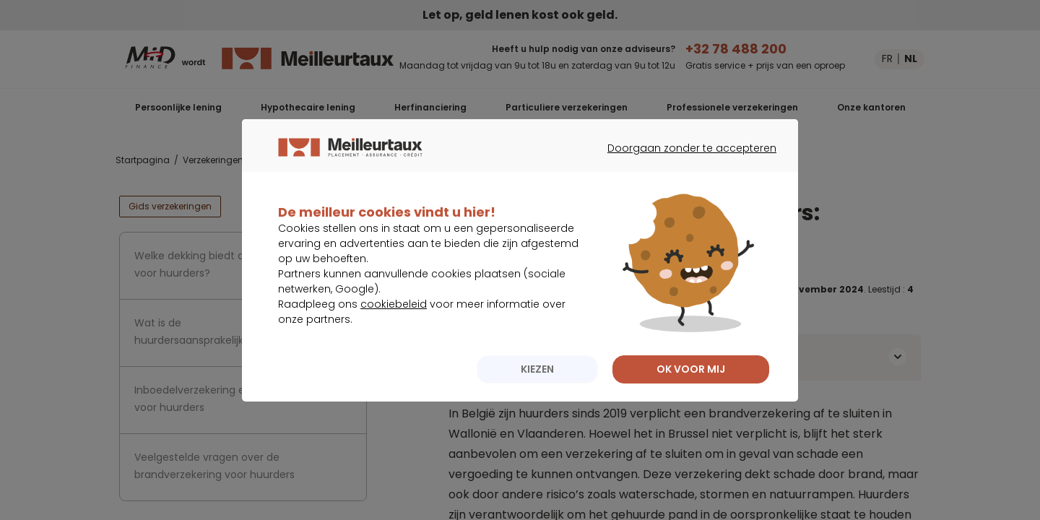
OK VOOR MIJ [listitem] (690, 398)
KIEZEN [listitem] (537, 398)
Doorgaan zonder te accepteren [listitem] (683, 190)
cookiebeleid (393, 333)
